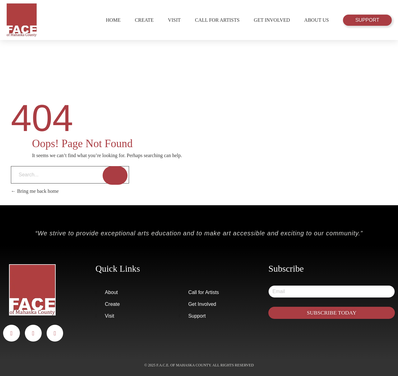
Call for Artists (217, 20)
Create (144, 20)
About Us (316, 20)
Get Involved (272, 20)
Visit (174, 20)
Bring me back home (35, 191)
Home (113, 20)
